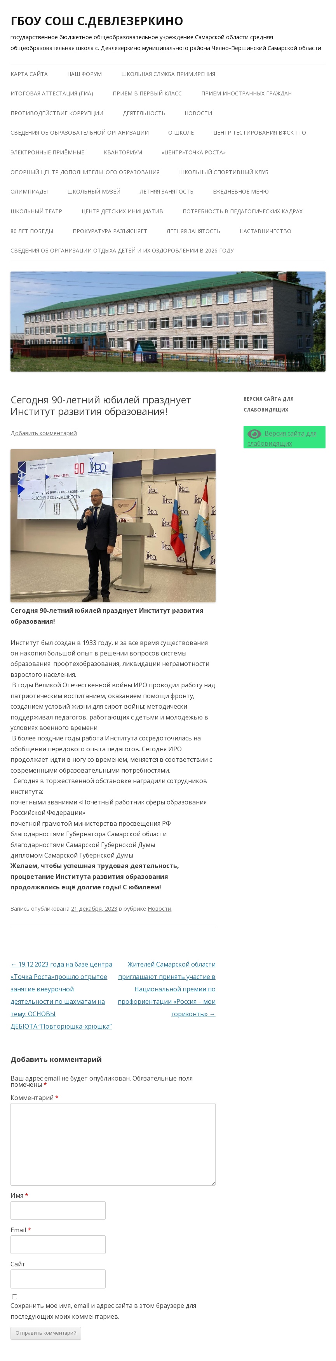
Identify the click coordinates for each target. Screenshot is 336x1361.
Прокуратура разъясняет (110, 231)
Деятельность (144, 113)
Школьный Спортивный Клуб (223, 172)
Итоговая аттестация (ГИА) (51, 93)
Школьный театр (36, 211)
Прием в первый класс (147, 93)
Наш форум (84, 74)
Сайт (17, 1264)
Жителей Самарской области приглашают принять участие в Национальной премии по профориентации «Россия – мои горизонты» (167, 989)
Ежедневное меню (241, 191)
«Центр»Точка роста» (194, 152)
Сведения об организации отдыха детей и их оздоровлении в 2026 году (121, 250)
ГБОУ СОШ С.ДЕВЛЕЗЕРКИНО (96, 21)
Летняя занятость (166, 191)
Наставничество (265, 231)
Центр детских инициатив (122, 211)
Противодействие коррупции (56, 113)
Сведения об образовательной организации (79, 132)
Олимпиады (29, 191)
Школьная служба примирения (168, 74)
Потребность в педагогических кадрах (243, 211)
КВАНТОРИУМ (123, 152)
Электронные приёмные (47, 152)
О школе (181, 132)
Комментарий (34, 1097)
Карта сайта (29, 74)
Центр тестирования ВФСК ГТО (259, 132)
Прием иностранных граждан (246, 93)
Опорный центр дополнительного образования (85, 172)
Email (20, 1230)
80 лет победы (31, 231)
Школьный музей (93, 191)
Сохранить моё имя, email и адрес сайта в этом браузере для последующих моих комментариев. (103, 1310)
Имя (19, 1195)
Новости (198, 113)
